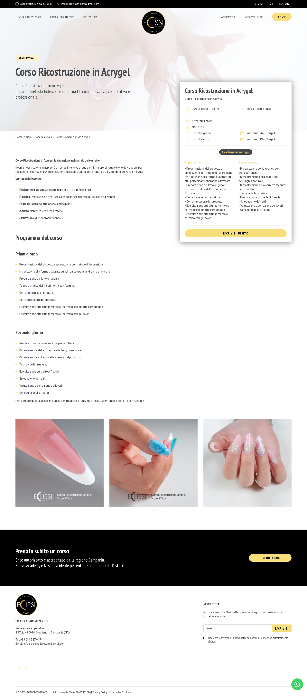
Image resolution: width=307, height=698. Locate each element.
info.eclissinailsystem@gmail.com (80, 4)
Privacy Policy (99, 692)
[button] (153, 511)
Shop (282, 17)
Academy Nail (228, 17)
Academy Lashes (254, 17)
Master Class (90, 17)
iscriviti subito (235, 233)
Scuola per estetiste (29, 17)
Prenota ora (270, 558)
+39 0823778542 (36, 4)
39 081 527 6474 (32, 639)
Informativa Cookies (120, 692)
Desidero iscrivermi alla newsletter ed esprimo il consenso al (245, 640)
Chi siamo (258, 4)
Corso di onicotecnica (62, 17)
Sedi (271, 4)
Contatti (284, 4)
